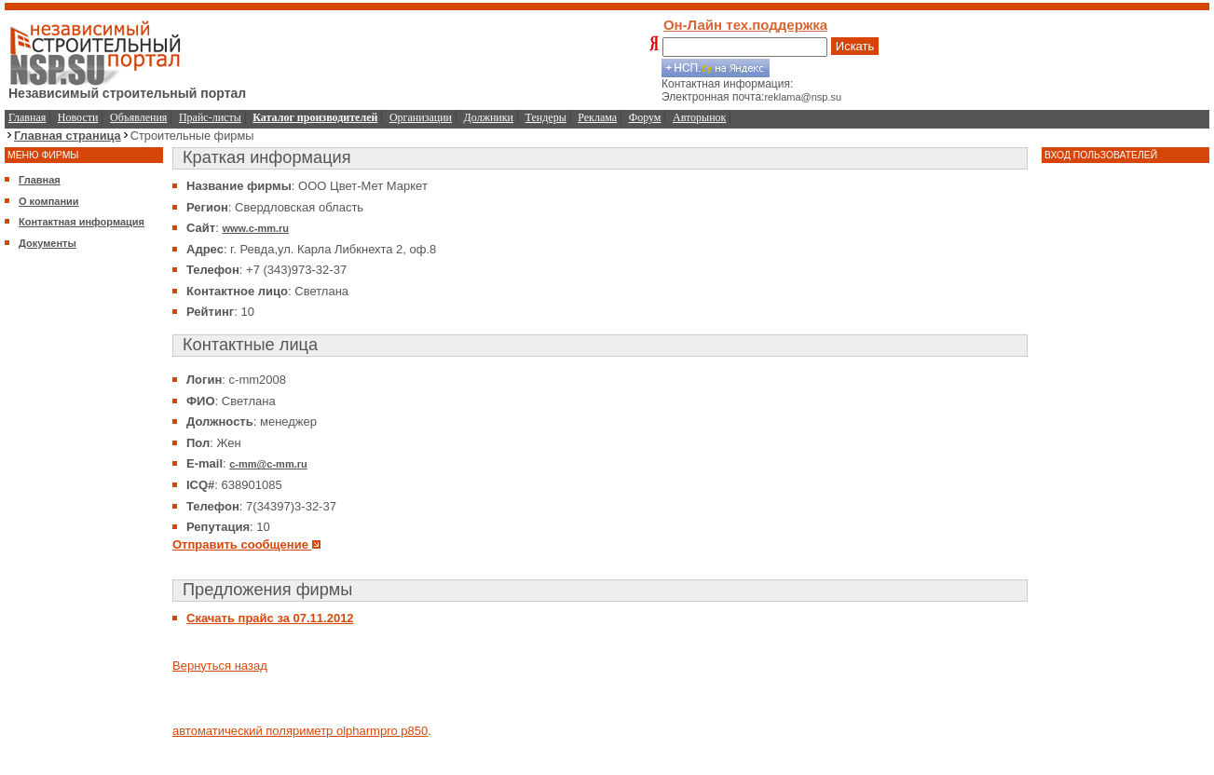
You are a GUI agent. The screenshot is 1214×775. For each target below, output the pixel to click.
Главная (27, 117)
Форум (645, 117)
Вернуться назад (219, 666)
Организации (420, 117)
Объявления (138, 117)
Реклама (597, 117)
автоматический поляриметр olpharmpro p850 (300, 731)
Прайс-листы (210, 117)
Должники (488, 117)
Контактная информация (81, 221)
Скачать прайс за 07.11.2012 (270, 618)
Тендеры (545, 117)
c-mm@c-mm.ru (268, 463)
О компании (49, 201)
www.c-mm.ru (255, 228)
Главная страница (67, 136)
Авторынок (699, 117)
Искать (855, 46)
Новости (78, 117)
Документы (47, 243)
